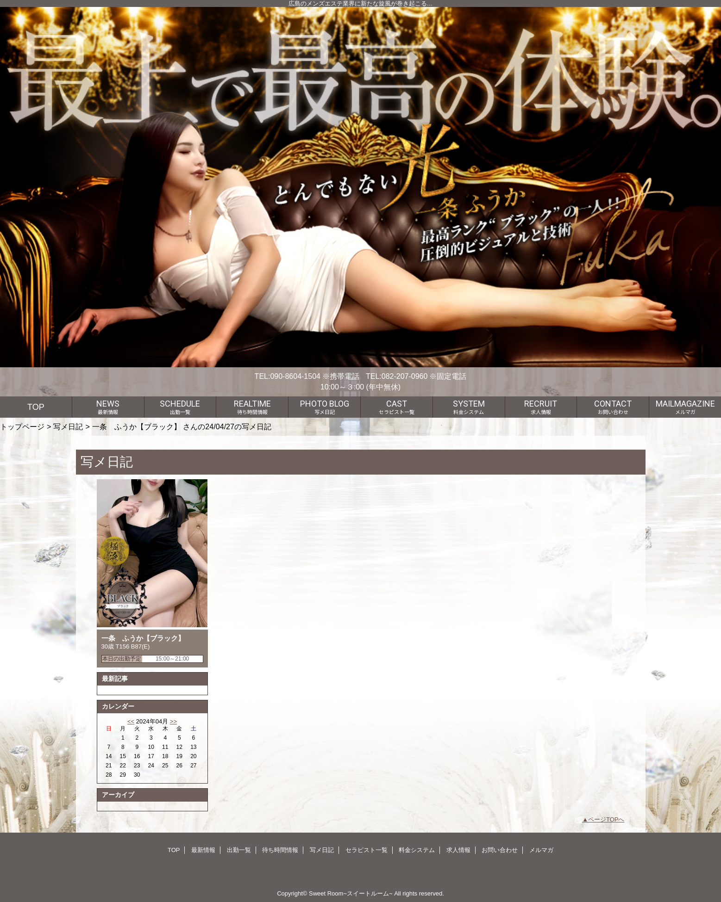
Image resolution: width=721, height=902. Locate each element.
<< (130, 721)
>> (173, 721)
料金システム (417, 849)
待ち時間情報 (280, 849)
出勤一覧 (239, 849)
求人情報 (458, 849)
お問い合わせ (500, 849)
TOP (35, 407)
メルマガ (541, 849)
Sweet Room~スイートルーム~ (351, 893)
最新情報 (203, 849)
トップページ (22, 426)
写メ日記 (68, 426)
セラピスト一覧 (366, 849)
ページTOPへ (606, 819)
